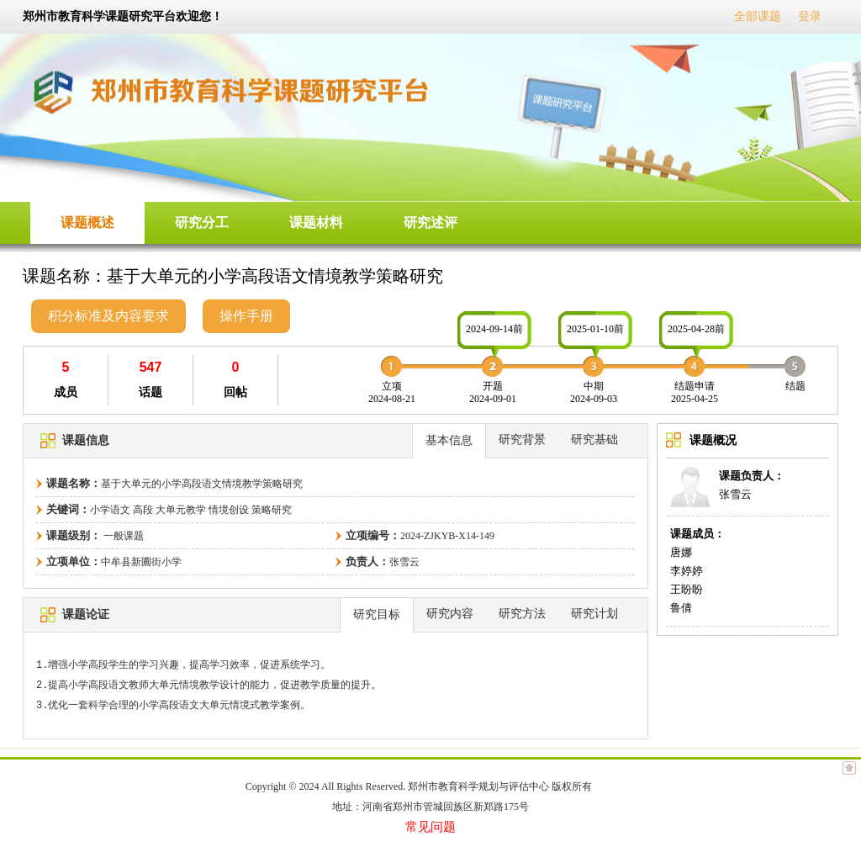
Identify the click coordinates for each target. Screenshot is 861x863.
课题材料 (316, 222)
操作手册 (246, 316)
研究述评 (430, 222)
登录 (809, 16)
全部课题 (757, 16)
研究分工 (202, 222)
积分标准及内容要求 (108, 316)
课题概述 (87, 222)
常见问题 (430, 827)
